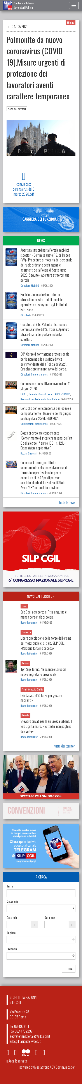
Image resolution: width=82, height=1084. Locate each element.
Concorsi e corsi (39, 374)
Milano (70, 22)
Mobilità (35, 285)
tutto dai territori (64, 746)
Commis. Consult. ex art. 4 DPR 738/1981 (49, 394)
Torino (25, 663)
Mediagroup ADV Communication (54, 1067)
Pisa (24, 606)
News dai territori (17, 109)
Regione (11, 932)
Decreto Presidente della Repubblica (40, 399)
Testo (10, 886)
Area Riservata (17, 1061)
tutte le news (67, 502)
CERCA (69, 968)
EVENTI (24, 394)
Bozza (24, 453)
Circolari (25, 285)
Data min (12, 917)
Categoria (12, 901)
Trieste (25, 715)
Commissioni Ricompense (34, 424)
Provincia (12, 949)
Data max (49, 917)
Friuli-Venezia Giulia (32, 689)
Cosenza (26, 632)
